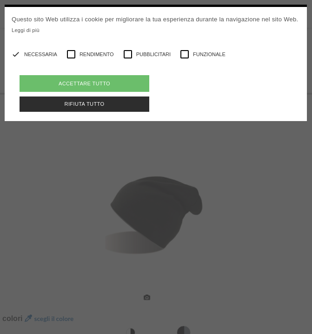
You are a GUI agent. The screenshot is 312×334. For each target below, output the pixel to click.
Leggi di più (26, 30)
